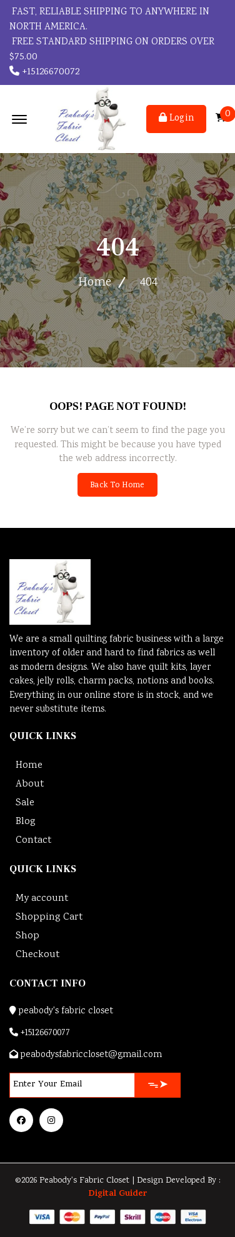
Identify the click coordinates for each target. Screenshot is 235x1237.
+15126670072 (44, 72)
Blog (26, 822)
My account (42, 899)
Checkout (37, 955)
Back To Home (117, 486)
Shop (27, 936)
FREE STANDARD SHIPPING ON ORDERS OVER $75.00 (111, 49)
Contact (33, 840)
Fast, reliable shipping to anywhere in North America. (109, 19)
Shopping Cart (49, 917)
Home (94, 283)
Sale (25, 803)
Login (176, 119)
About (30, 784)
